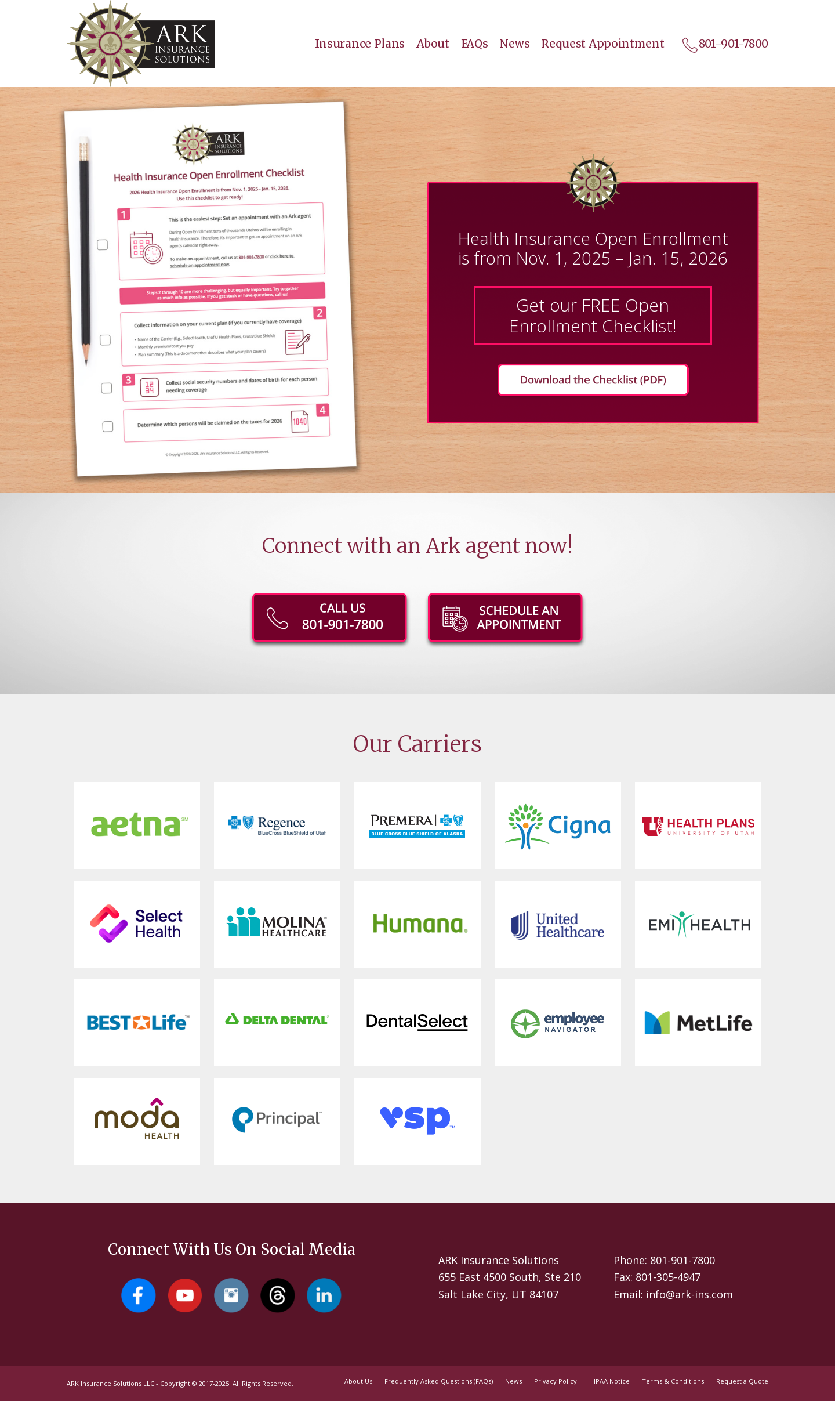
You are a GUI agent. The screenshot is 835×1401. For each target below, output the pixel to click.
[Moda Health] (137, 1116)
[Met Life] (698, 1023)
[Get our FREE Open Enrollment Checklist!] (593, 382)
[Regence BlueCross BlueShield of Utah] (277, 824)
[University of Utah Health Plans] (698, 826)
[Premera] (417, 821)
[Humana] (420, 923)
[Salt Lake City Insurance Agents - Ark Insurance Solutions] (141, 43)
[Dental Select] (417, 1020)
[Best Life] (137, 1022)
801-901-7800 (682, 1260)
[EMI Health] (698, 924)
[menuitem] (354, 43)
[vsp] (417, 1116)
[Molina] (277, 923)
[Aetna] (139, 825)
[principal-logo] (277, 1116)
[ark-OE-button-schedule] (505, 623)
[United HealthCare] (557, 918)
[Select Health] (136, 917)
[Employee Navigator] (557, 1019)
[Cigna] (558, 826)
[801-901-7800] (329, 623)
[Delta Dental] (277, 1012)
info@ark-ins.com (689, 1294)
